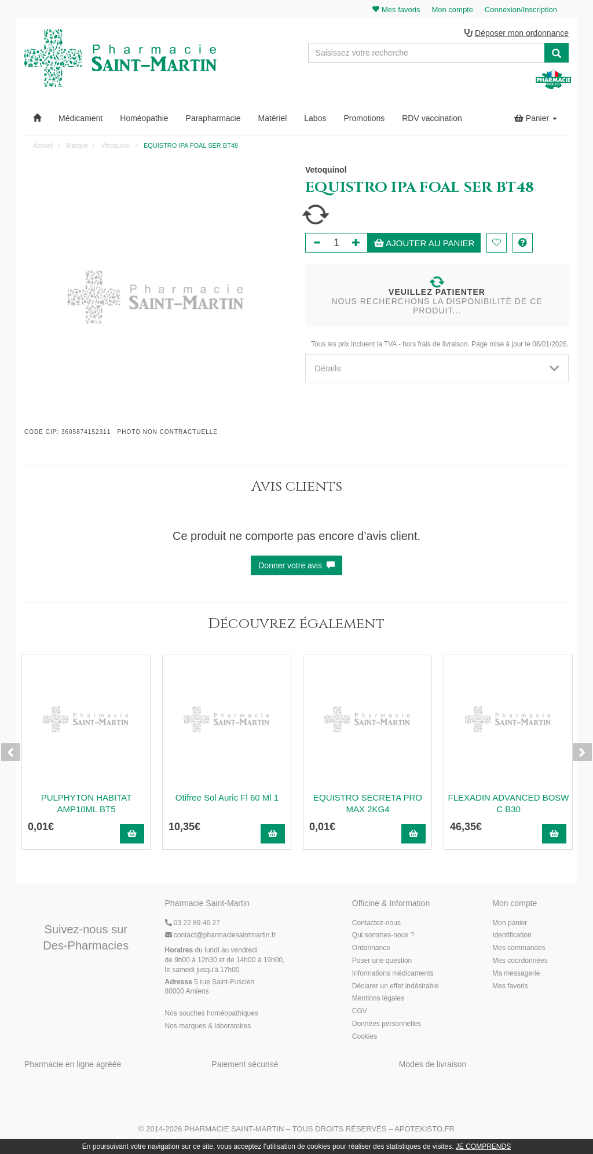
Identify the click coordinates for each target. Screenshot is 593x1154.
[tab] (437, 368)
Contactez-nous (376, 923)
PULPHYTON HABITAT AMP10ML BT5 (86, 803)
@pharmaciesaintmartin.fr (220, 935)
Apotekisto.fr (424, 1128)
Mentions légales (378, 998)
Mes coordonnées (519, 960)
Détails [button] (436, 368)
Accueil (43, 145)
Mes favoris (510, 986)
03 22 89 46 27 (192, 923)
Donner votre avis (296, 565)
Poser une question (382, 960)
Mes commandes (518, 948)
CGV (359, 1011)
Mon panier (509, 923)
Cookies (364, 1036)
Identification (511, 935)
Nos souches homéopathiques (211, 1013)
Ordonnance (371, 948)
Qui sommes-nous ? (383, 935)
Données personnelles (386, 1024)
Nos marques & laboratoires (208, 1026)
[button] (37, 118)
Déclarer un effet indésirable (395, 986)
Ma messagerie (516, 973)
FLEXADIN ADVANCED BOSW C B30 (508, 803)
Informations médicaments (393, 973)
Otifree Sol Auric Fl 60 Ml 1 (227, 797)
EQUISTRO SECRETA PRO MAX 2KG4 (367, 803)
